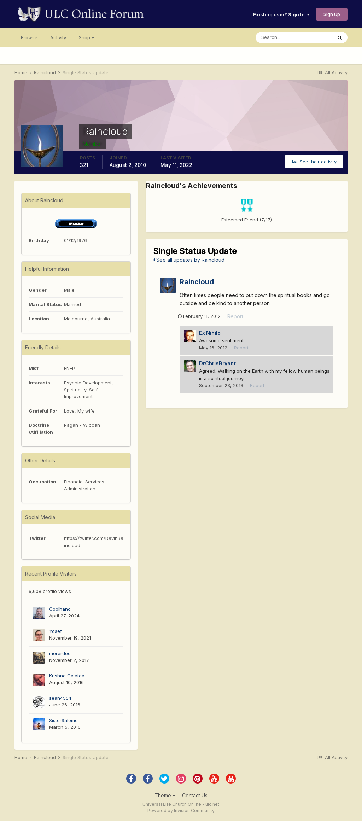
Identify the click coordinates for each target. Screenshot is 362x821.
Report (237, 317)
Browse (29, 37)
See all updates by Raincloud (188, 260)
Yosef (55, 631)
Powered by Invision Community (181, 810)
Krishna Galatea (66, 676)
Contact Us (195, 795)
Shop (86, 37)
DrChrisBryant (217, 364)
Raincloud (197, 282)
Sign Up (331, 14)
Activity (58, 37)
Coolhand (60, 609)
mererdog (60, 653)
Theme (164, 795)
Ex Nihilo (210, 333)
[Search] (294, 37)
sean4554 (60, 698)
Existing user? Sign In (281, 14)
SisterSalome (63, 720)
